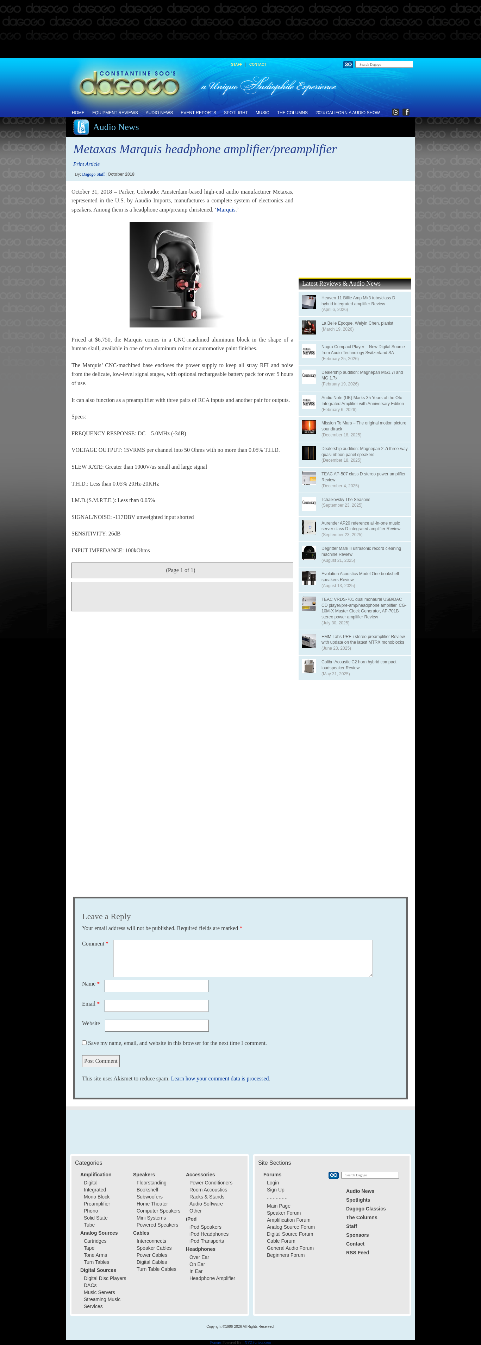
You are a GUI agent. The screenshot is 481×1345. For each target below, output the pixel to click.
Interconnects (151, 1241)
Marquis (226, 210)
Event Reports (198, 112)
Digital (91, 1182)
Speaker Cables (154, 1248)
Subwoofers (150, 1197)
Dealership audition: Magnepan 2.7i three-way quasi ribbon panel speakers (364, 451)
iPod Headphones (209, 1234)
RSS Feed (357, 1252)
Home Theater (152, 1204)
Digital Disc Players (105, 1278)
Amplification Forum (289, 1220)
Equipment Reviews (115, 112)
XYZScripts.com (257, 1342)
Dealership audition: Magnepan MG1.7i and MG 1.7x (362, 375)
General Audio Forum (290, 1248)
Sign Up (276, 1190)
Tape (89, 1248)
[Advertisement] (240, 29)
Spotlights (358, 1200)
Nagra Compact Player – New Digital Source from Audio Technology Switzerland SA (363, 349)
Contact (257, 64)
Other (195, 1211)
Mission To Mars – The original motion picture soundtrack (363, 426)
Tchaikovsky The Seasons (345, 499)
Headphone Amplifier (212, 1278)
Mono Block (97, 1197)
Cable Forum (281, 1241)
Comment (95, 944)
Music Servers (99, 1292)
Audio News (159, 112)
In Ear (195, 1271)
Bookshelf (147, 1190)
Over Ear (199, 1257)
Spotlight (236, 112)
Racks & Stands (207, 1197)
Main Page (279, 1206)
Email (91, 1004)
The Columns (292, 112)
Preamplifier (97, 1204)
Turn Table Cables (156, 1269)
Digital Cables (152, 1262)
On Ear (197, 1264)
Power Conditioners (210, 1182)
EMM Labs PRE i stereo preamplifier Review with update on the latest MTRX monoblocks (363, 639)
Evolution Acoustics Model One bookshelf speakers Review (360, 576)
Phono (91, 1211)
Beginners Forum (286, 1255)
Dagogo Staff (93, 174)
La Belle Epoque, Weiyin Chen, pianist (357, 323)
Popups (215, 1342)
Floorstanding (152, 1182)
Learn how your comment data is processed (220, 1078)
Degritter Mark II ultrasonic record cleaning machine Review (361, 551)
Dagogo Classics (366, 1208)
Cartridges (95, 1241)
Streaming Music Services (102, 1303)
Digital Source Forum (290, 1234)
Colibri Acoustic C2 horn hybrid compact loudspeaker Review (358, 664)
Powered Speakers (157, 1225)
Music (262, 112)
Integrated (95, 1190)
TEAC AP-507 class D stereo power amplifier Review (363, 477)
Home (78, 112)
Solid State (96, 1218)
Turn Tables (96, 1262)
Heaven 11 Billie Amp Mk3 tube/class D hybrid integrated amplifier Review (358, 300)
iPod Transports (206, 1241)
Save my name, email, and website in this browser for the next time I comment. (177, 1043)
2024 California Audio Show (348, 112)
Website (91, 1023)
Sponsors (357, 1235)
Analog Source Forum (291, 1227)
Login (273, 1182)
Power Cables (152, 1255)
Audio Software (206, 1204)
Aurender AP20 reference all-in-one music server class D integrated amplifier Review (360, 526)
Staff (236, 64)
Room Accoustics (208, 1190)
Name (91, 984)
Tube (89, 1225)
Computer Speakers (159, 1211)
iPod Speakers (205, 1227)
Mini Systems (151, 1218)
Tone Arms (95, 1255)
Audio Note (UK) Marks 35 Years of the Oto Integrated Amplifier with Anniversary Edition (362, 400)
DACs (90, 1285)
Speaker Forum (284, 1213)
